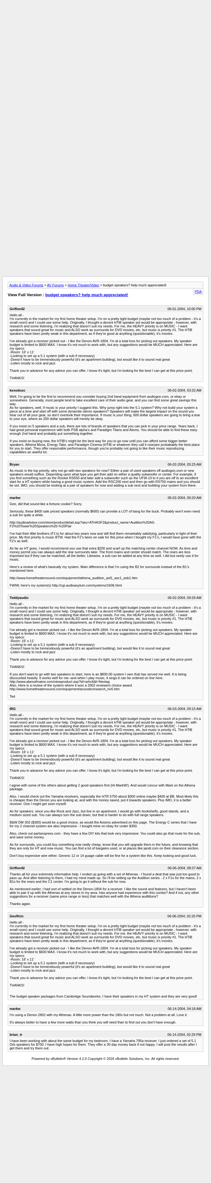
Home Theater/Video (83, 285)
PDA (198, 291)
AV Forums (55, 285)
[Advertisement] (105, 45)
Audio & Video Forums (26, 285)
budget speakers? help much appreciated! (86, 295)
